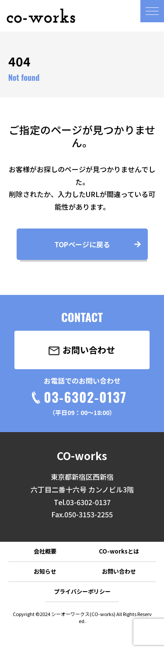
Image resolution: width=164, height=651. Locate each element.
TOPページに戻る (82, 244)
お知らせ (45, 571)
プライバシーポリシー (82, 591)
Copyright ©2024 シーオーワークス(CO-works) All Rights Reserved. (82, 617)
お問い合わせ (119, 571)
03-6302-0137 (85, 397)
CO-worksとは (119, 551)
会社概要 (45, 551)
